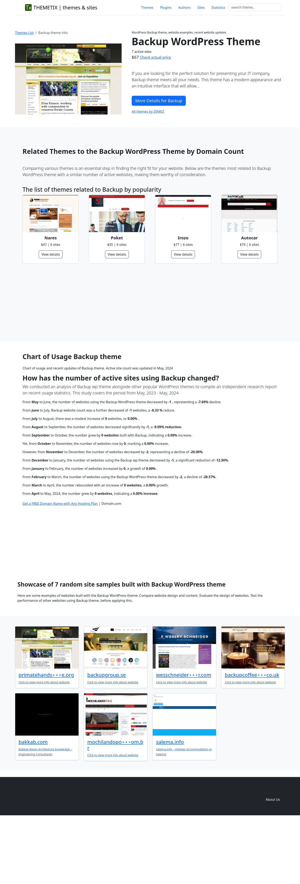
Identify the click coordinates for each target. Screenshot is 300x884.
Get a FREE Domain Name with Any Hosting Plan (60, 567)
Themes (147, 7)
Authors (184, 7)
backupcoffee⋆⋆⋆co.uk (252, 738)
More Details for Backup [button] (158, 100)
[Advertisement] (147, 303)
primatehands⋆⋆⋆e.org (46, 738)
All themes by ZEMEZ (148, 111)
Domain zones (272, 855)
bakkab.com (33, 805)
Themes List (24, 32)
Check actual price (155, 57)
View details (50, 254)
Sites (201, 7)
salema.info (170, 805)
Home (211, 855)
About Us (273, 863)
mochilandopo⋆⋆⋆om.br (115, 808)
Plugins (165, 7)
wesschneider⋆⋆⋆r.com (183, 738)
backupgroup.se (106, 738)
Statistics (218, 7)
